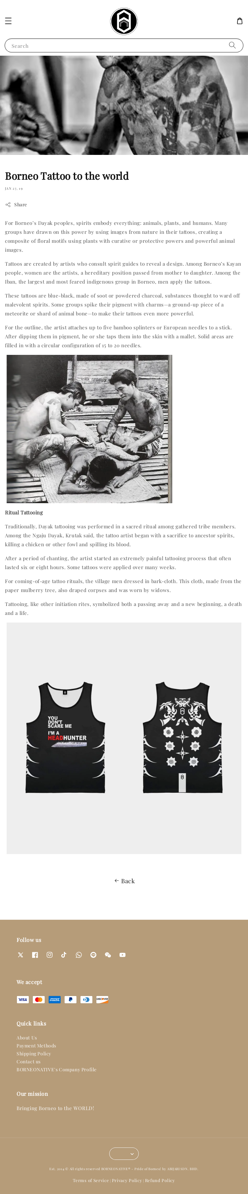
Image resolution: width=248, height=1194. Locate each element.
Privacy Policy (127, 1180)
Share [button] (16, 204)
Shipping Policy (34, 1053)
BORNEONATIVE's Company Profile (57, 1069)
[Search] (232, 45)
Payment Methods (36, 1045)
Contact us (29, 1061)
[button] (8, 21)
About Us (27, 1037)
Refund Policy (160, 1180)
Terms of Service (91, 1180)
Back (124, 881)
